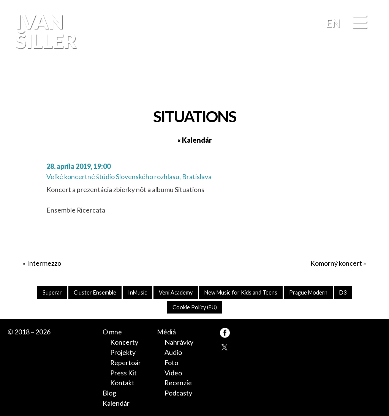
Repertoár (125, 362)
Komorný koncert (336, 263)
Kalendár (116, 403)
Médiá (166, 332)
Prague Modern (308, 292)
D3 (342, 292)
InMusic (137, 292)
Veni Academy (176, 292)
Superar (52, 292)
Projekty (123, 352)
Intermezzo (44, 263)
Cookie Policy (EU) (194, 307)
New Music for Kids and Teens (240, 292)
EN (333, 22)
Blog (109, 393)
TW (225, 347)
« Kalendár (194, 140)
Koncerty (124, 342)
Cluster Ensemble (95, 292)
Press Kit (123, 373)
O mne (112, 332)
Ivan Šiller (45, 31)
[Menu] (360, 22)
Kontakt (122, 382)
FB (372, 81)
